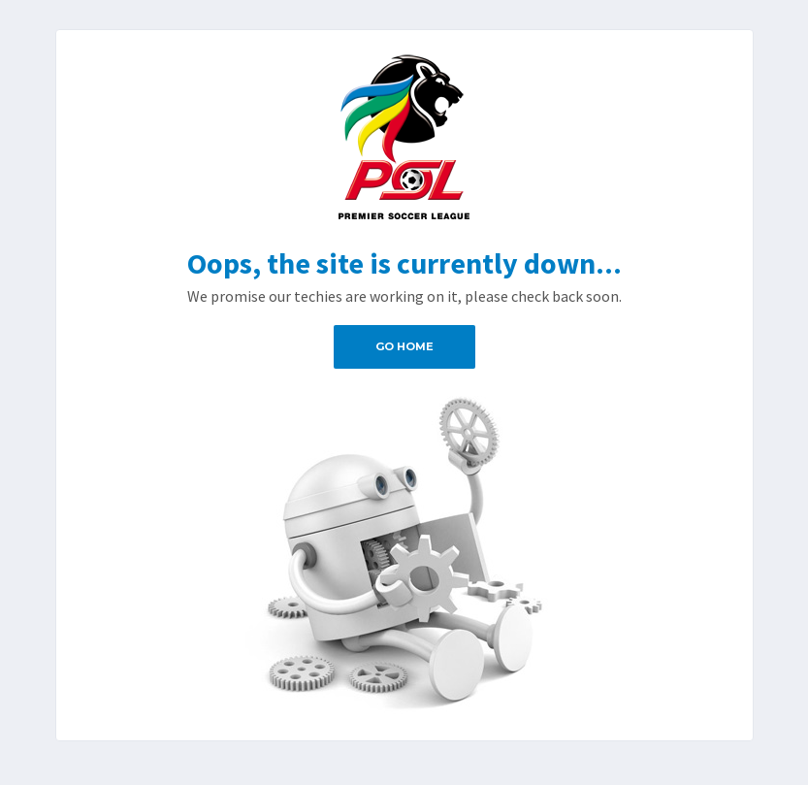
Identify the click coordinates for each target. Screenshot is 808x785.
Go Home (404, 346)
